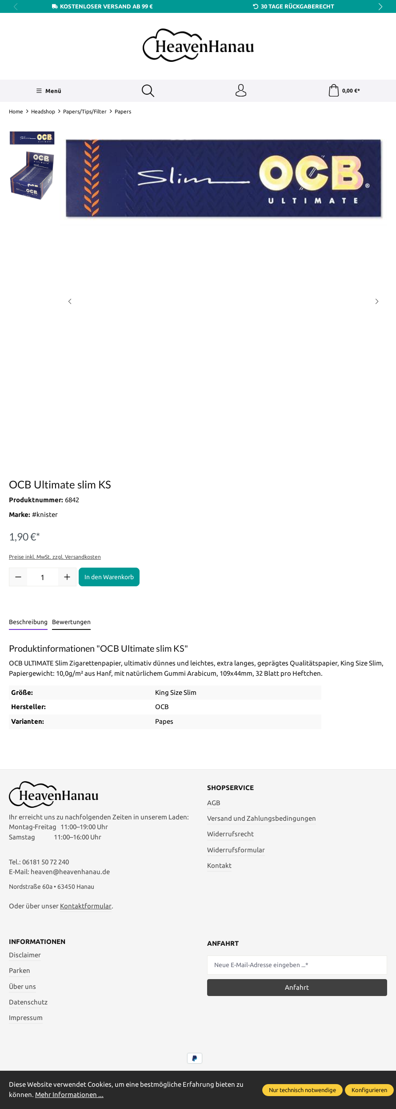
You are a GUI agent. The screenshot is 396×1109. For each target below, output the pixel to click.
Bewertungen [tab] (71, 622)
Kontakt (219, 866)
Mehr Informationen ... (69, 1094)
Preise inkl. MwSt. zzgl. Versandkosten (55, 558)
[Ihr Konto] (240, 91)
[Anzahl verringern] (18, 578)
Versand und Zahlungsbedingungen (261, 819)
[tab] (28, 623)
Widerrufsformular (236, 850)
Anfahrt (297, 990)
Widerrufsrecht (230, 835)
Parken (19, 973)
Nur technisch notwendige (302, 1090)
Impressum (26, 1020)
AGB (213, 803)
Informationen (37, 945)
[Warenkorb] (343, 91)
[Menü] (48, 91)
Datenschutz (28, 1005)
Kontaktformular (86, 908)
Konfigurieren (369, 1090)
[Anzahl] (43, 578)
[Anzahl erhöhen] (67, 578)
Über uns (22, 989)
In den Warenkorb (109, 577)
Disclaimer (25, 958)
